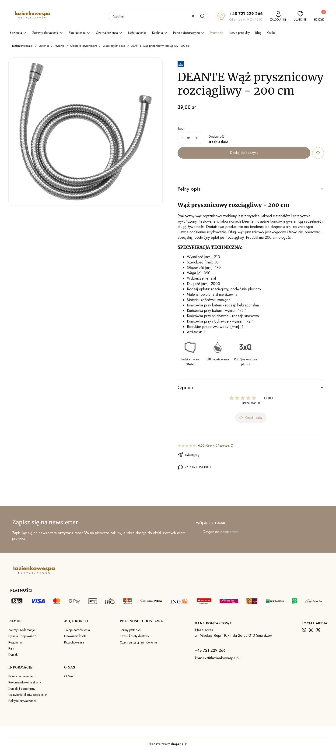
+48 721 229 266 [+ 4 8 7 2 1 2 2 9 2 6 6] (246, 13)
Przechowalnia (74, 642)
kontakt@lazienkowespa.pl (217, 658)
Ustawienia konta (75, 636)
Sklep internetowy (166, 744)
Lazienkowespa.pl (22, 46)
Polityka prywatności (22, 700)
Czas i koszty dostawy (134, 636)
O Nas (68, 676)
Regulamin (15, 642)
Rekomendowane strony (24, 682)
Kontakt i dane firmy (21, 688)
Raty (11, 648)
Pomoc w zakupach (21, 676)
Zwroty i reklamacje (21, 630)
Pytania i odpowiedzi (22, 636)
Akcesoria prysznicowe (83, 46)
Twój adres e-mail (210, 523)
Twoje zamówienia (77, 630)
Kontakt (13, 654)
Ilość (181, 129)
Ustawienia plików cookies (26, 694)
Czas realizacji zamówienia (138, 642)
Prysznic (59, 46)
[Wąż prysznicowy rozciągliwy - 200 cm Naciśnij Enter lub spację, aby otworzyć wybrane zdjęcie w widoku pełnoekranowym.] (85, 131)
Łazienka (44, 46)
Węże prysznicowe (114, 46)
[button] (202, 16)
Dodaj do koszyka (244, 152)
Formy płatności (130, 630)
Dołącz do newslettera (220, 532)
